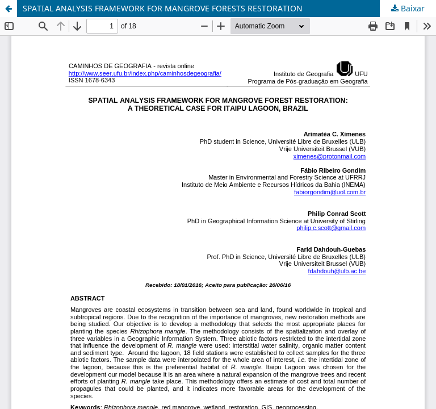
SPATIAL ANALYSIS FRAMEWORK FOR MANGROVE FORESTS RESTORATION (163, 8)
